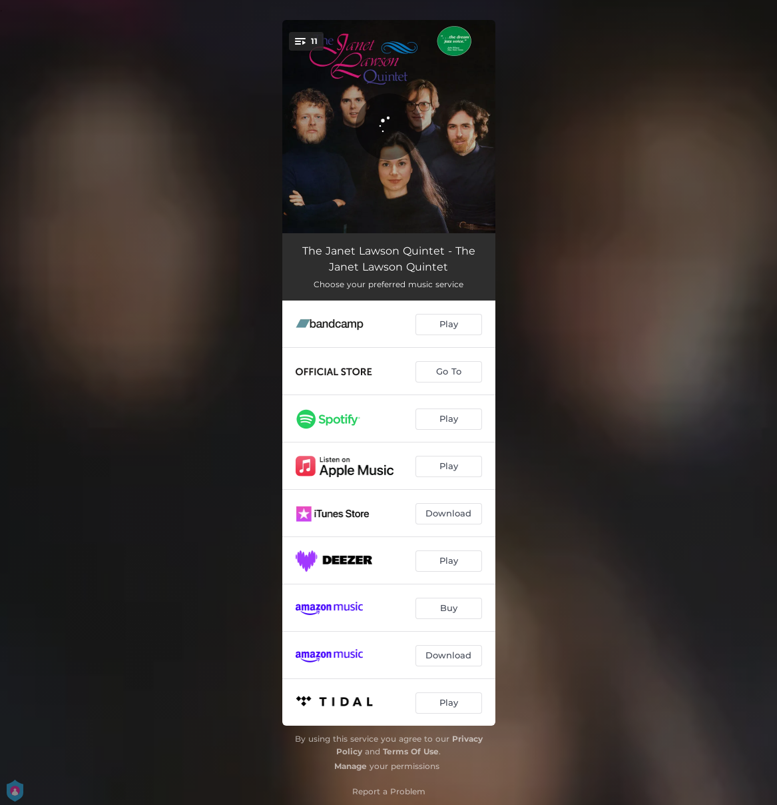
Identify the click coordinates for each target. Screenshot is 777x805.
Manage (350, 766)
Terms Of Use (411, 751)
